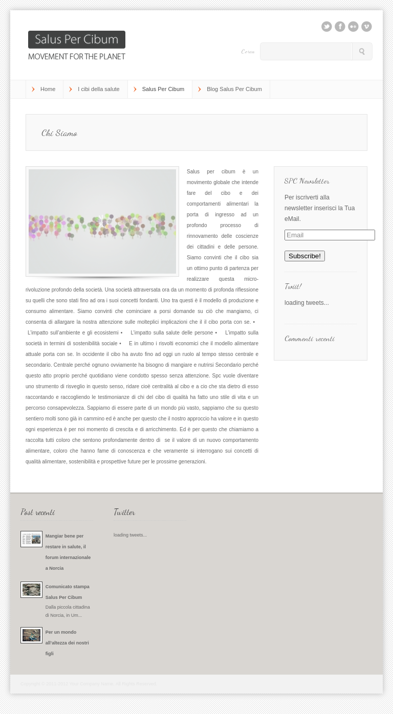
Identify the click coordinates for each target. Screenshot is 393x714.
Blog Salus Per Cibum (234, 89)
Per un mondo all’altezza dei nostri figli (67, 643)
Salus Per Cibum (163, 89)
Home (47, 89)
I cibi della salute (98, 89)
